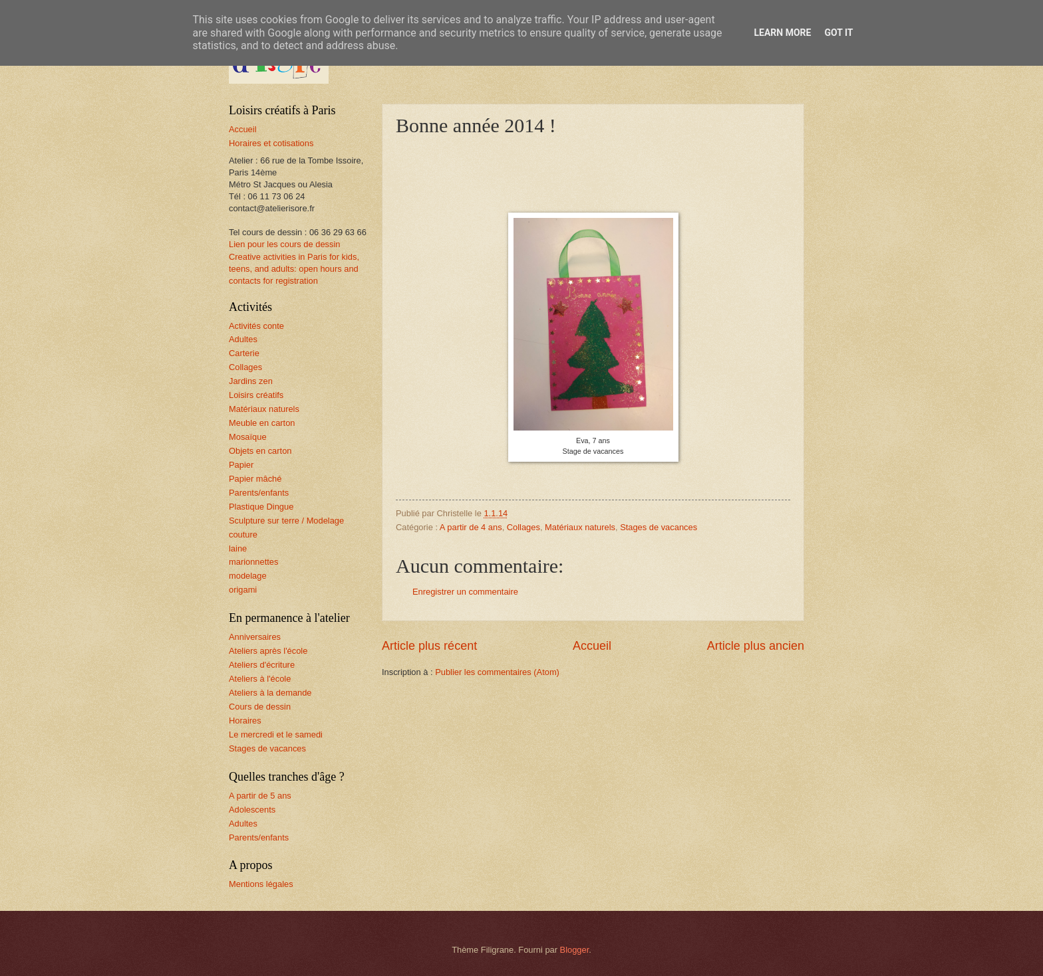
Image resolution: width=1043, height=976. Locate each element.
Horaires (245, 721)
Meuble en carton (262, 423)
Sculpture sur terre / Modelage (286, 521)
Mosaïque (248, 437)
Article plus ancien (755, 645)
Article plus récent (429, 645)
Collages (523, 527)
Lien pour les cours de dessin (284, 244)
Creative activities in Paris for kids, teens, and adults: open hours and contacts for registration (294, 269)
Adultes (243, 339)
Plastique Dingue (261, 507)
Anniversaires (255, 637)
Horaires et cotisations (271, 143)
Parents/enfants (259, 493)
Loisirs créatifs (256, 395)
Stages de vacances (658, 527)
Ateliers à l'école (260, 679)
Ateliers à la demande (270, 693)
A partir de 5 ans (260, 796)
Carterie (244, 353)
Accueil (592, 645)
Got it (838, 32)
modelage (248, 576)
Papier (241, 465)
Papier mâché (255, 479)
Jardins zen (251, 381)
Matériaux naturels (580, 527)
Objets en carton (260, 451)
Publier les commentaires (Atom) (497, 672)
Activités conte (256, 326)
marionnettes (253, 562)
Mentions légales (261, 884)
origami (243, 590)
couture (243, 534)
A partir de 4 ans (471, 527)
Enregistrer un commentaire (465, 592)
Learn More (782, 32)
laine (238, 548)
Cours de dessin (260, 707)
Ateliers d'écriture (262, 665)
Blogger (574, 950)
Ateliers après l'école (268, 651)
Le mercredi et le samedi (276, 734)
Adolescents (252, 810)
